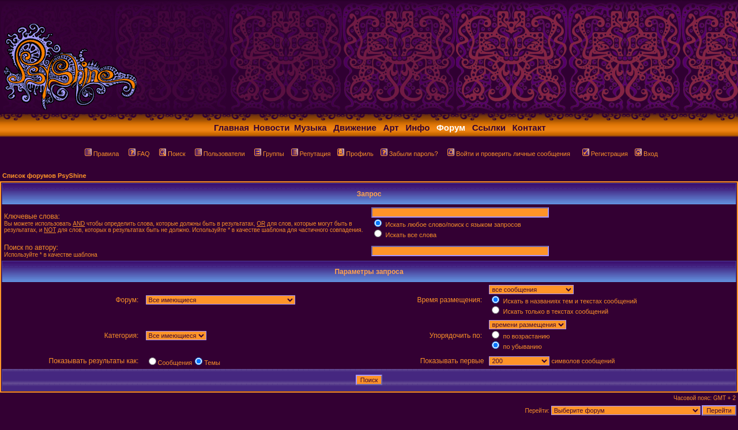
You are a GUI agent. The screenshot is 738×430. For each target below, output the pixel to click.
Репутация (311, 153)
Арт (391, 127)
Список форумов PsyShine (44, 175)
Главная (231, 127)
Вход (646, 153)
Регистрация (605, 153)
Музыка (310, 127)
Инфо (417, 127)
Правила (102, 153)
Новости (272, 127)
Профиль (355, 153)
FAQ (139, 153)
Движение (354, 127)
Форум (450, 127)
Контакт (529, 127)
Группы (269, 153)
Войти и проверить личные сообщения (508, 153)
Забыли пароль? (409, 153)
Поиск (172, 153)
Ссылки (489, 127)
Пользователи (220, 153)
